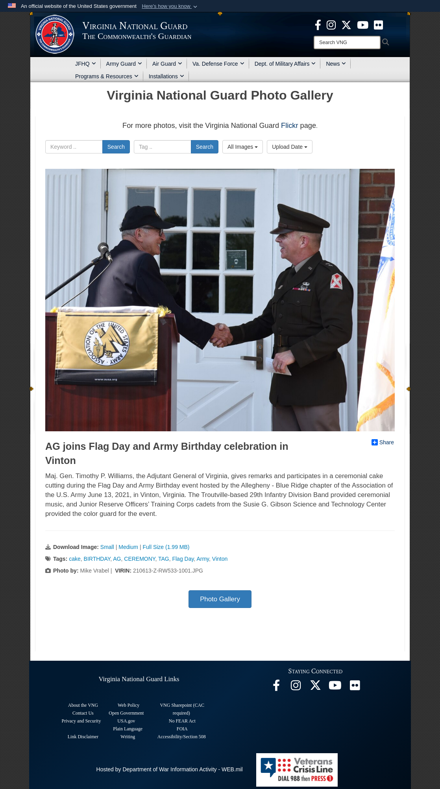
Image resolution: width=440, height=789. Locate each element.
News (336, 64)
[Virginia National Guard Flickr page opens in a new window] (378, 24)
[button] (170, 6)
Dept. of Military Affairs (285, 64)
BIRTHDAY (97, 559)
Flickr (289, 125)
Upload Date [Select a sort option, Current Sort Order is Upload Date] (289, 147)
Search (116, 147)
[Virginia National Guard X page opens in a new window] (346, 24)
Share (383, 442)
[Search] (347, 42)
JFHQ (85, 64)
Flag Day (183, 559)
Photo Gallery (220, 599)
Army (202, 559)
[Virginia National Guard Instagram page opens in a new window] (331, 24)
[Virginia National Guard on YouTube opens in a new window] (362, 24)
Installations (166, 76)
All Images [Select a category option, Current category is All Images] (242, 147)
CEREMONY (139, 559)
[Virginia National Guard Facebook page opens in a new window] (318, 24)
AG (117, 559)
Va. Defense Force (218, 64)
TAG (163, 559)
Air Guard (167, 64)
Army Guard (124, 64)
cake (75, 559)
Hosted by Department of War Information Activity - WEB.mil (169, 769)
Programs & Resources (107, 76)
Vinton (219, 559)
